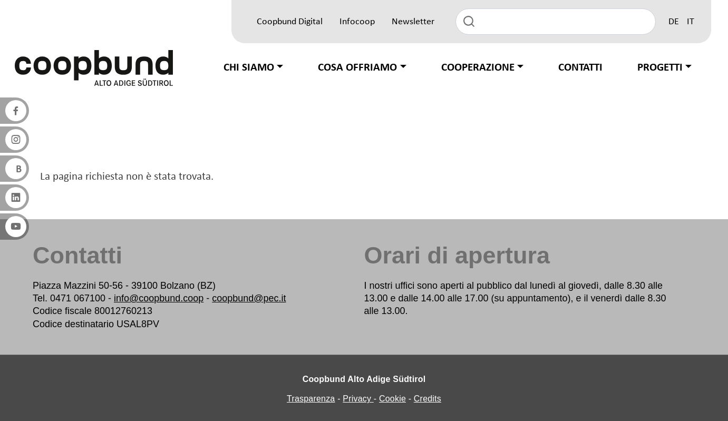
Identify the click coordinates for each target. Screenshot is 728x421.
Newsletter (413, 22)
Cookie (392, 398)
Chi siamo (249, 67)
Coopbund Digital (290, 22)
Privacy (358, 398)
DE (673, 22)
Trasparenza (311, 398)
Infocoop (357, 22)
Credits (427, 398)
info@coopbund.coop (158, 298)
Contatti (580, 67)
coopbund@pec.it (249, 298)
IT (690, 22)
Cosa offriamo (357, 67)
